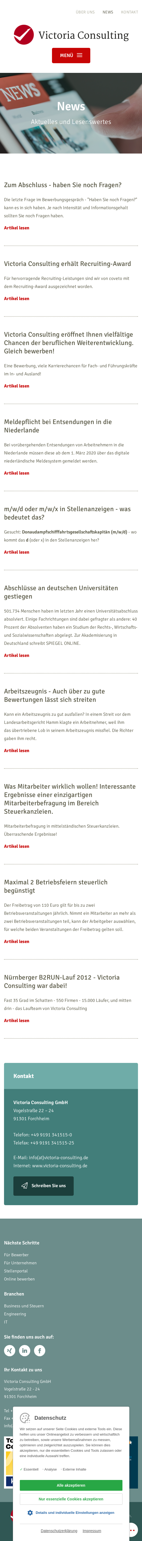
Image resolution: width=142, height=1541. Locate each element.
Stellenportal (16, 1271)
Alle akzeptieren (71, 1485)
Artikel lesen (16, 228)
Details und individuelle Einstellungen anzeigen (75, 1513)
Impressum (92, 1531)
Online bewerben (19, 1279)
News (108, 12)
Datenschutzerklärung (59, 1531)
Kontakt (129, 12)
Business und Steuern (24, 1306)
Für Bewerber (16, 1255)
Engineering (15, 1314)
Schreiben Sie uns (49, 1185)
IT (6, 1322)
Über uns (85, 12)
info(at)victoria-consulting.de (58, 1158)
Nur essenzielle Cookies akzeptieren (71, 1499)
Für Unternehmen (20, 1263)
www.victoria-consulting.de (59, 1166)
